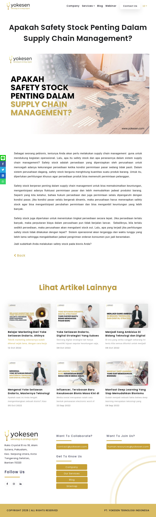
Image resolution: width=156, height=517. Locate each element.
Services (87, 5)
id (144, 5)
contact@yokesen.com (72, 446)
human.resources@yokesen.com (128, 446)
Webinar (110, 5)
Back (19, 255)
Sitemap (72, 486)
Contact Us (130, 5)
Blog (100, 5)
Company (73, 5)
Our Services (72, 473)
